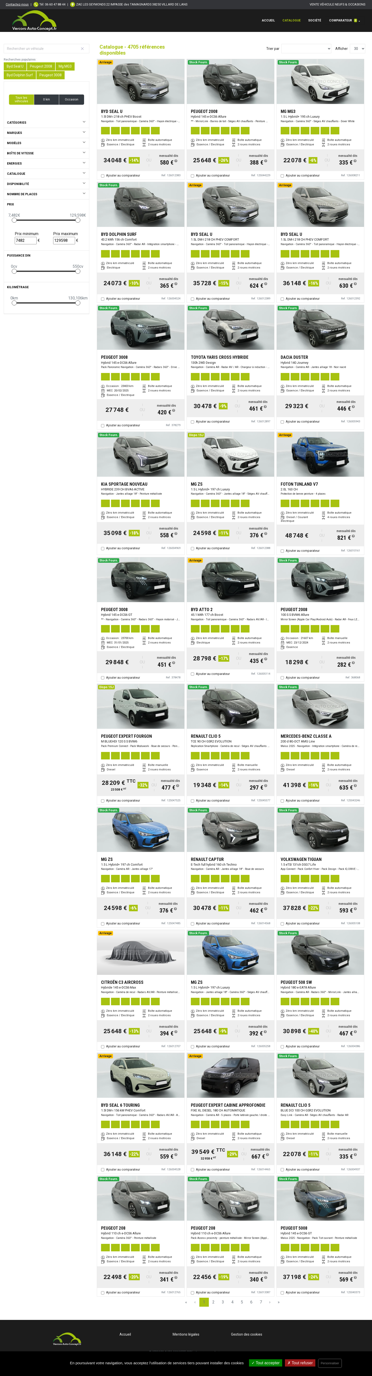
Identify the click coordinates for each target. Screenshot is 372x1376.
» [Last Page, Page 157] (279, 1302)
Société (314, 20)
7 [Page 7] (261, 1302)
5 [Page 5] (242, 1302)
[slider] (14, 220)
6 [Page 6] (251, 1302)
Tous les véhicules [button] (21, 99)
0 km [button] (46, 99)
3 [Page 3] (223, 1302)
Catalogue (291, 20)
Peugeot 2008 (41, 66)
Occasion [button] (71, 99)
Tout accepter (265, 1363)
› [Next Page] (269, 1302)
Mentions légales (186, 1334)
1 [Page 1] (204, 1302)
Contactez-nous (17, 4)
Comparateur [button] (343, 20)
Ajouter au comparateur (123, 175)
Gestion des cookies (246, 1334)
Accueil (268, 20)
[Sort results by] (306, 48)
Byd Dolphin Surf (20, 75)
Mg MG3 (65, 66)
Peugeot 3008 (50, 75)
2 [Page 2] (213, 1302)
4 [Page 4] (232, 1302)
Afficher (341, 49)
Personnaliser (330, 1363)
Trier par (272, 49)
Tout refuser (300, 1363)
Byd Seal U (15, 66)
